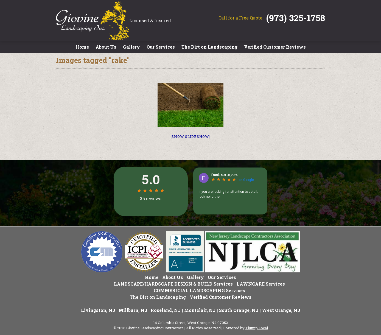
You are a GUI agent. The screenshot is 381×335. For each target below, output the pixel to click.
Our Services (161, 47)
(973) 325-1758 (295, 18)
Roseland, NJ (166, 310)
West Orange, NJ (281, 310)
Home (82, 47)
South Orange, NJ (239, 310)
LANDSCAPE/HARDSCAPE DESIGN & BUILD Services (173, 284)
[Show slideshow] (191, 136)
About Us (106, 47)
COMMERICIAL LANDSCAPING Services (199, 290)
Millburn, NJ (133, 310)
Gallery (131, 47)
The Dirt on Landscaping (209, 47)
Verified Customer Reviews (275, 47)
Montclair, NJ (200, 310)
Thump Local (256, 327)
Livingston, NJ (98, 310)
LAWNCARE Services (261, 284)
